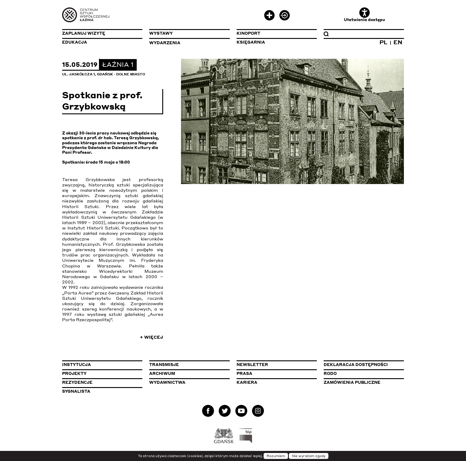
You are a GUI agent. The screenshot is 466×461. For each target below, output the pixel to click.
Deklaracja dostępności (356, 364)
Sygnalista (76, 391)
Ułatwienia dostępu (364, 14)
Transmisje (189, 364)
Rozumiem (276, 456)
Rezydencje (77, 382)
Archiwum (162, 373)
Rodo (330, 373)
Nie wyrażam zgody (308, 456)
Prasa (244, 373)
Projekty (74, 373)
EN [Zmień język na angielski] (397, 42)
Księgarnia (251, 42)
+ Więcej (151, 337)
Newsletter (252, 364)
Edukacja (74, 42)
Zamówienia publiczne (364, 382)
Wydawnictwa (167, 382)
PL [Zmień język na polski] (384, 42)
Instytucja (76, 364)
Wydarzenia (164, 42)
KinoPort (248, 33)
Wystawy (161, 33)
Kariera (247, 382)
